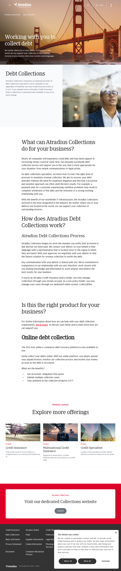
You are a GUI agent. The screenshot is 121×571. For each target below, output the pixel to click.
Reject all (68, 561)
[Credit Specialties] (98, 447)
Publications (51, 535)
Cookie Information (34, 544)
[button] (10, 5)
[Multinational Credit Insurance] (60, 447)
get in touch (42, 325)
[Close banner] (116, 533)
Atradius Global (32, 530)
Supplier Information (34, 540)
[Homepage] (48, 5)
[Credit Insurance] (23, 447)
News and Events (13, 540)
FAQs (28, 535)
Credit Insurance (12, 530)
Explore (60, 516)
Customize (106, 561)
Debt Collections (12, 535)
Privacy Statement (14, 544)
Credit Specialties (53, 530)
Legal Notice (51, 540)
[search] (87, 5)
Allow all (87, 561)
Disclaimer (10, 552)
